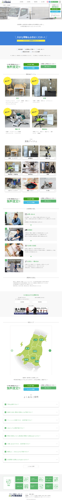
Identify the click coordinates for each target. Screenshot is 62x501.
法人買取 (43, 1)
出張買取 (28, 1)
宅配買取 (35, 1)
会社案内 (26, 495)
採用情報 (49, 495)
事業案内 (39, 495)
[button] (50, 350)
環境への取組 (44, 495)
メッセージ (32, 495)
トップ (26, 494)
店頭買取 (21, 1)
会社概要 (36, 495)
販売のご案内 (31, 494)
